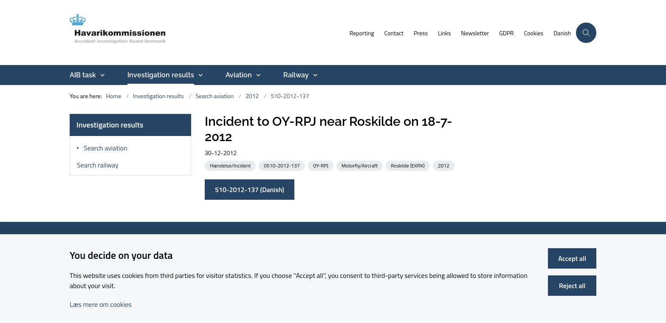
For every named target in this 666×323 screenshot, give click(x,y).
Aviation (239, 75)
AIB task (83, 75)
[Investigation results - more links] (199, 75)
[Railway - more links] (314, 75)
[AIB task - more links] (101, 75)
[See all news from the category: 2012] (444, 165)
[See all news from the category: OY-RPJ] (321, 165)
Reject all (572, 285)
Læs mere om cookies (101, 304)
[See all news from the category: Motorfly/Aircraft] (360, 165)
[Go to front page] (207, 32)
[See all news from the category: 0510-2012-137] (282, 165)
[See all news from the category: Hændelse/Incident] (231, 165)
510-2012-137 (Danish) (249, 189)
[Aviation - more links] (257, 75)
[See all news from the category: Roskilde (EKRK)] (408, 165)
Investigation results (160, 75)
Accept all (572, 258)
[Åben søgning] (586, 33)
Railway (296, 75)
